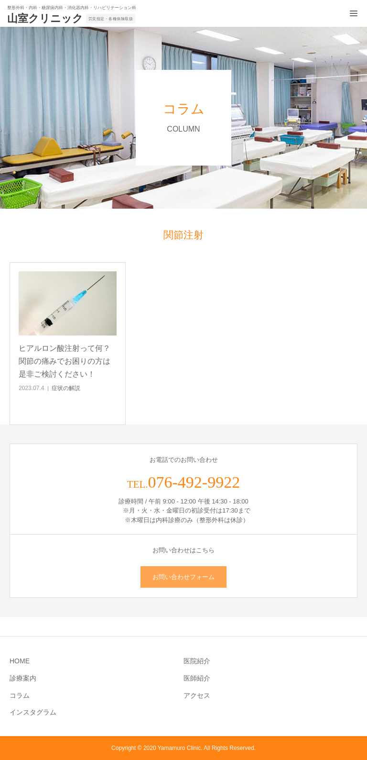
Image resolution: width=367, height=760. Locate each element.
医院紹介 (197, 661)
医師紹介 (197, 678)
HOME (20, 661)
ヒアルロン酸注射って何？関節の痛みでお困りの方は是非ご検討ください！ (64, 361)
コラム (20, 695)
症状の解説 (66, 388)
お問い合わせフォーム (183, 577)
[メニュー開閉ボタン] (353, 13)
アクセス (197, 695)
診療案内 (23, 678)
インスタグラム (33, 712)
